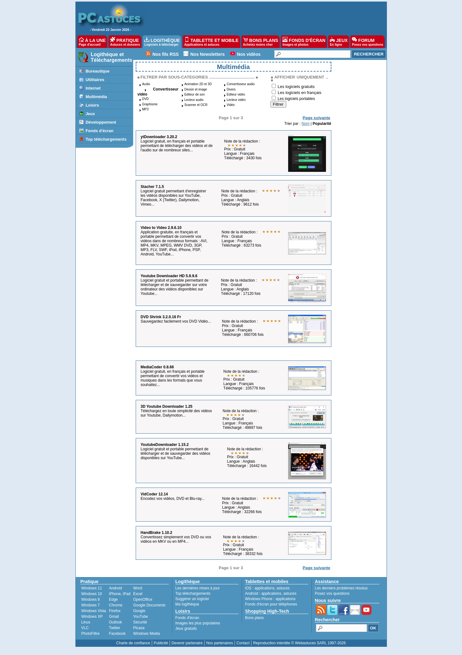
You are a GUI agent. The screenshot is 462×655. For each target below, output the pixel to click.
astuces (283, 588)
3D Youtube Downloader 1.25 (166, 406)
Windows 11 (91, 588)
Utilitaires (95, 79)
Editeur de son (194, 94)
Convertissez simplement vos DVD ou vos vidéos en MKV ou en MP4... (176, 539)
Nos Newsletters (207, 54)
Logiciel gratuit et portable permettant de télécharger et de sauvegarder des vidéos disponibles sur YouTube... (175, 453)
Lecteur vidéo (236, 100)
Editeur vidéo (236, 94)
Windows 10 (91, 594)
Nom (306, 123)
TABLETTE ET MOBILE (211, 41)
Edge (113, 599)
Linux (86, 622)
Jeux (90, 113)
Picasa (139, 628)
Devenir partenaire (187, 643)
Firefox (115, 611)
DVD (145, 99)
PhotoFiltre (90, 633)
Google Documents (149, 605)
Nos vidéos (249, 54)
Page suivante (316, 117)
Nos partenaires (219, 643)
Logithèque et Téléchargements (112, 57)
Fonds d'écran (99, 130)
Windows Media (146, 633)
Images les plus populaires (197, 623)
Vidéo (230, 105)
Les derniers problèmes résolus (341, 588)
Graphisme (149, 104)
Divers (231, 89)
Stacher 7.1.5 (152, 186)
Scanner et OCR (195, 105)
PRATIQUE (125, 41)
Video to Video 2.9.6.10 (161, 227)
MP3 (145, 109)
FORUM (367, 41)
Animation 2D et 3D (198, 84)
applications (265, 588)
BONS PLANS (260, 41)
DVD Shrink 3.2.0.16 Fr (161, 317)
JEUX (338, 41)
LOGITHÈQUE (162, 41)
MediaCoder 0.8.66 (157, 367)
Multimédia (96, 96)
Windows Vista (93, 611)
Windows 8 (90, 599)
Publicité (161, 643)
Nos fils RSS (165, 54)
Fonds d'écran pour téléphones (271, 604)
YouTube (140, 616)
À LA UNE (92, 41)
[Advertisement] (262, 17)
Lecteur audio (194, 100)
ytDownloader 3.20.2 (159, 137)
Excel (137, 594)
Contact (242, 643)
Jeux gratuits (186, 628)
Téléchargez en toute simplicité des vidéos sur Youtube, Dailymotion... (176, 413)
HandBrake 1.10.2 (156, 532)
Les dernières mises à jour (197, 588)
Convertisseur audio (241, 84)
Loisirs (92, 105)
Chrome (115, 605)
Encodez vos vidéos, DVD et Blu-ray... (173, 498)
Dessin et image (195, 89)
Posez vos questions (332, 593)
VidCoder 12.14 (154, 494)
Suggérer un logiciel (192, 599)
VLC (85, 628)
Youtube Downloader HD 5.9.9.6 (169, 276)
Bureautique (98, 71)
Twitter (114, 628)
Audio (146, 84)
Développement (101, 122)
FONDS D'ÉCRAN (303, 41)
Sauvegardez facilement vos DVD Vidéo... (176, 321)
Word (137, 588)
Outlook (115, 622)
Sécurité (140, 622)
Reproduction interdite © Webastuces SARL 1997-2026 (299, 643)
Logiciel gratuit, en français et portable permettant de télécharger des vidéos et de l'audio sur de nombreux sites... (177, 145)
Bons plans (254, 618)
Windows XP (92, 616)
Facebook (117, 633)
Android (115, 588)
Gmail (114, 616)
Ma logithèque (187, 604)
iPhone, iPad (119, 594)
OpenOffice (142, 599)
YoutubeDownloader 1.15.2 (165, 444)
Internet (93, 88)
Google (139, 611)
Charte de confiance (133, 643)
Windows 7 (90, 605)
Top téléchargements (106, 139)
